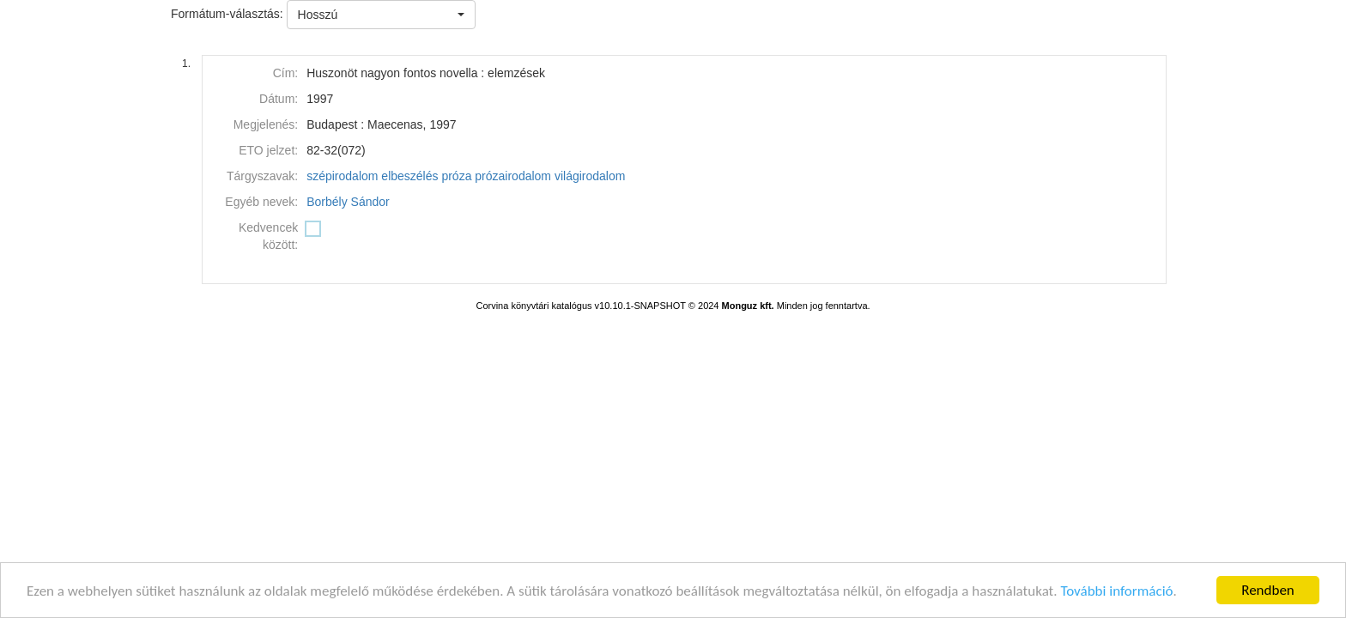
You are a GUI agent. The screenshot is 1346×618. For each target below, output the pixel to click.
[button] (381, 14)
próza (456, 176)
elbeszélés (409, 176)
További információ (1116, 592)
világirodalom (590, 176)
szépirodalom (342, 176)
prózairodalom (513, 176)
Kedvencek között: (268, 236)
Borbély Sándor (348, 202)
